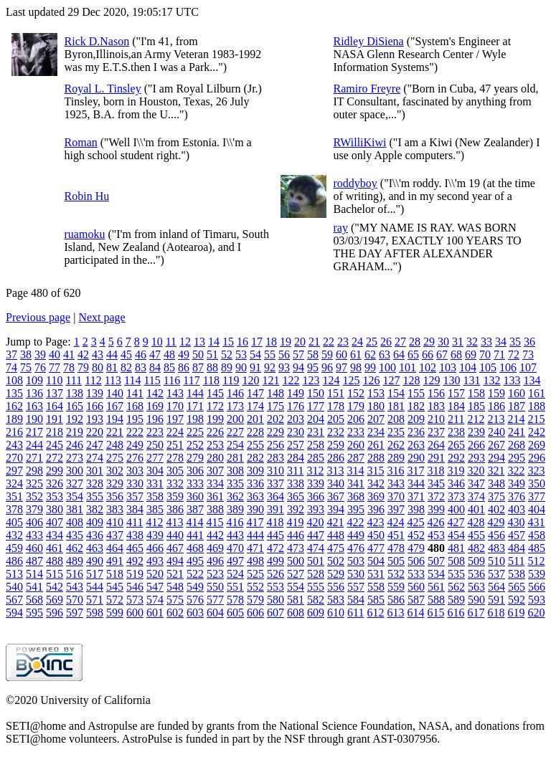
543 (74, 587)
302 (114, 471)
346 (456, 483)
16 (242, 341)
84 (155, 367)
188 (536, 406)
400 (456, 509)
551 (235, 587)
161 (536, 393)
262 (396, 445)
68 (456, 354)
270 (14, 458)
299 (54, 471)
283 (275, 458)
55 (270, 354)
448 (335, 535)
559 (396, 587)
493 (155, 561)
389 (235, 509)
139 (94, 393)
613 (395, 612)
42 (83, 354)
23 (343, 341)
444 (255, 535)
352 (34, 496)
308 (235, 471)
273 (74, 458)
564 (496, 587)
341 (355, 483)
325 (34, 483)
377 (536, 496)
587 (416, 600)
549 (195, 587)
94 (298, 367)
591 (496, 600)
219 (74, 432)
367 (335, 496)
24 (357, 341)
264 (436, 445)
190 (34, 419)
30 (443, 341)
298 (34, 471)
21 (314, 341)
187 (516, 406)
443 (235, 535)
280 (215, 458)
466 (155, 548)
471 (255, 548)
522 (195, 574)
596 (54, 612)
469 (215, 548)
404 (536, 509)
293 (476, 458)
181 (396, 406)
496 (215, 561)
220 (94, 432)
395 (355, 509)
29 (429, 341)
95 (313, 367)
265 (456, 445)
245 (54, 445)
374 (476, 496)
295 (516, 458)
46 (140, 354)
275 (114, 458)
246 (74, 445)
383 (114, 509)
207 (376, 419)
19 (285, 341)
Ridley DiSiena (369, 41)
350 (536, 483)
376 (516, 496)
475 (335, 548)
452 (416, 535)
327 (74, 483)
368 (355, 496)
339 (315, 483)
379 (34, 509)
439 (155, 535)
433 (34, 535)
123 (310, 380)
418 (274, 522)
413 (174, 522)
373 (456, 496)
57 (298, 354)
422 (355, 522)
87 (198, 367)
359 (175, 496)
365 (295, 496)
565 (516, 587)
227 (235, 432)
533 (416, 574)
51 (212, 354)
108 (14, 380)
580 (275, 600)
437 (114, 535)
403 (516, 509)
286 (335, 458)
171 (195, 406)
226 (215, 432)
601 (155, 612)
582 (315, 600)
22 (328, 341)
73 (528, 354)
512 (536, 561)
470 (235, 548)
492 (134, 561)
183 (436, 406)
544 (94, 587)
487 (34, 561)
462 (74, 548)
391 (275, 509)
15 (228, 341)
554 (295, 587)
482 (476, 548)
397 (396, 509)
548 (175, 587)
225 (195, 432)
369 (376, 496)
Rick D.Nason (97, 41)
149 (295, 393)
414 (194, 522)
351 (14, 496)
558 (376, 587)
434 (54, 535)
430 (515, 522)
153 (376, 393)
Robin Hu (87, 196)
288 (376, 458)
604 (215, 612)
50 (198, 354)
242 (536, 432)
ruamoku (85, 234)
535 (456, 574)
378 (14, 509)
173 (235, 406)
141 (134, 393)
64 (399, 354)
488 (54, 561)
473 (295, 548)
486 (14, 561)
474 (315, 548)
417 (254, 522)
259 (335, 445)
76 (40, 367)
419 (294, 522)
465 (134, 548)
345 (436, 483)
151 (335, 393)
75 (26, 367)
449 (355, 535)
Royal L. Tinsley (103, 88)
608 (295, 612)
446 (295, 535)
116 (172, 380)
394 (335, 509)
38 (26, 354)
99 (370, 367)
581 (295, 600)
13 (199, 341)
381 (74, 509)
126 (371, 380)
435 (74, 535)
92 (270, 367)
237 (436, 432)
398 (416, 509)
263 (416, 445)
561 (436, 587)
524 (235, 574)
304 (155, 471)
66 (427, 354)
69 (470, 354)
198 (195, 419)
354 (74, 496)
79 (83, 367)
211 (456, 419)
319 (455, 471)
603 (195, 612)
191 (54, 419)
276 (134, 458)
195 (134, 419)
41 (69, 354)
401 (476, 509)
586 (396, 600)
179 (355, 406)
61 (356, 354)
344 (416, 483)
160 (516, 393)
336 (255, 483)
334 (215, 483)
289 (396, 458)
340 (335, 483)
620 (536, 612)
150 (315, 393)
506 (416, 561)
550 (215, 587)
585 (376, 600)
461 (54, 548)
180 (376, 406)
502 (335, 561)
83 (140, 367)
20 (300, 341)
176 (295, 406)
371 (416, 496)
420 (315, 522)
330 (134, 483)
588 (436, 600)
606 (255, 612)
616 (455, 612)
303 (134, 471)
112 (93, 380)
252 (195, 445)
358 (155, 496)
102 (427, 367)
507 (436, 561)
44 (112, 354)
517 (94, 574)
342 (376, 483)
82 (126, 367)
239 (476, 432)
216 (14, 432)
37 (11, 354)
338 (295, 483)
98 (356, 367)
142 (155, 393)
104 (467, 367)
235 (396, 432)
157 (456, 393)
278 (175, 458)
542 (54, 587)
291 (436, 458)
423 (375, 522)
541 (34, 587)
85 (169, 367)
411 (134, 522)
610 (335, 612)
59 (327, 354)
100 (387, 367)
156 (436, 393)
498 (255, 561)
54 (255, 354)
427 (455, 522)
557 (355, 587)
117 (191, 380)
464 (114, 548)
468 (195, 548)
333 (195, 483)
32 (472, 341)
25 (371, 341)
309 (255, 471)
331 (155, 483)
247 (94, 445)
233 (355, 432)
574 (155, 600)
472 (275, 548)
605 (235, 612)
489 (74, 561)
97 (341, 367)
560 (416, 587)
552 (255, 587)
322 (515, 471)
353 (54, 496)
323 (536, 471)
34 (501, 341)
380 (54, 509)
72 (513, 354)
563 (476, 587)
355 (94, 496)
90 (241, 367)
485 (536, 548)
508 (456, 561)
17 (257, 341)
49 (183, 354)
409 (94, 522)
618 (495, 612)
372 (436, 496)
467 (175, 548)
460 (34, 548)
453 (436, 535)
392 (295, 509)
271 (34, 458)
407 (54, 522)
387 (195, 509)
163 (34, 406)
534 (436, 574)
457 (516, 535)
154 (396, 393)
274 (94, 458)
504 (376, 561)
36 (529, 341)
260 (355, 445)
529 (335, 574)
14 (214, 341)
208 (396, 419)
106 (508, 367)
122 (290, 380)
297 (14, 471)
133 (511, 380)
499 (275, 561)
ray (341, 228)
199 (215, 419)
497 (235, 561)
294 (496, 458)
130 (451, 380)
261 (376, 445)
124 (330, 380)
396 (376, 509)
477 (376, 548)
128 (411, 380)
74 (11, 367)
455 (476, 535)
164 (54, 406)
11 (171, 341)
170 (175, 406)
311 (295, 471)
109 (34, 380)
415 (214, 522)
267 (496, 445)
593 (536, 600)
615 (435, 612)
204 (315, 419)
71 (499, 354)
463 (94, 548)
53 (241, 354)
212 (475, 419)
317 (415, 471)
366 (315, 496)
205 (335, 419)
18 (271, 341)
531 (376, 574)
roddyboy (355, 183)
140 (114, 393)
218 (54, 432)
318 (435, 471)
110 (54, 380)
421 (335, 522)
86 (183, 367)
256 (275, 445)
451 (396, 535)
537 (496, 574)
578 (235, 600)
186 (496, 406)
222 (134, 432)
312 (315, 471)
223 (155, 432)
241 (516, 432)
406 (34, 522)
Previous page (38, 317)
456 (496, 535)
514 (34, 574)
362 (235, 496)
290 (416, 458)
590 (476, 600)
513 (14, 574)
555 (315, 587)
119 (230, 380)
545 (114, 587)
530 (355, 574)
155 (416, 393)
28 (414, 341)
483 (496, 548)
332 (175, 483)
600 (134, 612)
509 (476, 561)
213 (495, 419)
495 (195, 561)
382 (94, 509)
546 (134, 587)
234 (376, 432)
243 (14, 445)
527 (295, 574)
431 (536, 522)
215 (536, 419)
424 (395, 522)
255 (255, 445)
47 (155, 354)
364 (275, 496)
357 (134, 496)
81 (112, 367)
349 (516, 483)
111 (73, 380)
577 (215, 600)
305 (175, 471)
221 (114, 432)
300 (74, 471)
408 (74, 522)
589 (456, 600)
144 (195, 393)
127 (391, 380)
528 (315, 574)
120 (250, 380)
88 (212, 367)
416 (234, 522)
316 (395, 471)
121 (270, 380)
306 (195, 471)
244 (34, 445)
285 (315, 458)
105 (487, 367)
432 (14, 535)
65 (413, 354)
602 (175, 612)
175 (275, 406)
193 (94, 419)
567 (14, 600)
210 (436, 419)
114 (132, 380)
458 (536, 535)
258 (315, 445)
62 (370, 354)
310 (275, 471)
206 (355, 419)
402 (496, 509)
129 (431, 380)
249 (134, 445)
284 (295, 458)
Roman (81, 142)
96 (327, 367)
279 (195, 458)
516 (74, 574)
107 (528, 367)
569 (54, 600)
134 (531, 380)
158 (476, 393)
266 (476, 445)
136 (34, 393)
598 (94, 612)
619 (515, 612)
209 (416, 419)
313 (335, 471)
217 (34, 432)
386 (175, 509)
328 (94, 483)
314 (355, 471)
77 (54, 367)
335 (235, 483)
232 (335, 432)
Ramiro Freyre (367, 88)
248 (114, 445)
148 (275, 393)
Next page (101, 317)
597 (74, 612)
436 (94, 535)
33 (486, 341)
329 (114, 483)
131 (471, 380)
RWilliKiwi (360, 142)
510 (496, 561)
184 (456, 406)
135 (14, 393)
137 (54, 393)
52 (226, 354)
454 (456, 535)
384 (134, 509)
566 (536, 587)
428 (475, 522)
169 (155, 406)
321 (495, 471)
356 (114, 496)
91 (255, 367)
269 (536, 445)
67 (442, 354)
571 (94, 600)
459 (14, 548)
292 (456, 458)
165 (74, 406)
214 (515, 419)
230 (295, 432)
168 (134, 406)
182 (416, 406)
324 (14, 483)
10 (157, 341)
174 (255, 406)
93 (284, 367)
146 (235, 393)
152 (355, 393)
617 (475, 612)
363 (255, 496)
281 (235, 458)
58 (313, 354)
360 (195, 496)
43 (97, 354)
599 (114, 612)
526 (275, 574)
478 (396, 548)
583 (335, 600)
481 (456, 548)
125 (350, 380)
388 (215, 509)
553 (275, 587)
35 (515, 341)
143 (175, 393)
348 (496, 483)
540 (14, 587)
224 (175, 432)
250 (155, 445)
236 (416, 432)
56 (284, 354)
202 (275, 419)
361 (215, 496)
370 (396, 496)
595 (34, 612)
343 (396, 483)
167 (114, 406)
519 (134, 574)
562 (456, 587)
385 (155, 509)
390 (255, 509)
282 (255, 458)
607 (275, 612)
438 (134, 535)
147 (255, 393)
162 (14, 406)
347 (476, 483)
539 (536, 574)
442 (215, 535)
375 (496, 496)
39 (40, 354)
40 (54, 354)
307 (215, 471)
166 (94, 406)
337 (275, 483)
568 (34, 600)
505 (396, 561)
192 (74, 419)
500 (295, 561)
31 (457, 341)
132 (491, 380)
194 (114, 419)
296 (536, 458)
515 (54, 574)
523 (215, 574)
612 (375, 612)
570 (74, 600)
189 (14, 419)
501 (315, 561)
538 (516, 574)
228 (255, 432)
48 (169, 354)
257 (295, 445)
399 (436, 509)
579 (255, 600)
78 (69, 367)
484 (516, 548)
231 (315, 432)
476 (355, 548)
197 (175, 419)
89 (226, 367)
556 (335, 587)
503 (355, 561)
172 (215, 406)
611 (355, 612)
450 (376, 535)
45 (126, 354)
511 (516, 561)
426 (435, 522)
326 (54, 483)
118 (211, 380)
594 (14, 612)
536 (476, 574)
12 (185, 341)
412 (154, 522)
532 (396, 574)
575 (175, 600)
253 (215, 445)
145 (215, 393)
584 (355, 600)
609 (315, 612)
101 (407, 367)
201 (255, 419)
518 (114, 574)
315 (375, 471)
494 (175, 561)
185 (476, 406)
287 (355, 458)
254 (235, 445)
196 (155, 419)
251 (175, 445)
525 (255, 574)
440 (175, 535)
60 (341, 354)
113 (113, 380)
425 (415, 522)
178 (335, 406)
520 (155, 574)
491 (114, 561)
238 (456, 432)
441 (195, 535)
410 (114, 522)
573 (134, 600)
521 (175, 574)
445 (275, 535)
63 (384, 354)
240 (496, 432)
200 (235, 419)
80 (97, 367)
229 (275, 432)
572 (114, 600)
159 (496, 393)
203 (295, 419)
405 (14, 522)
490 (94, 561)
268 (516, 445)
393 (315, 509)
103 (447, 367)
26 (386, 341)
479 (416, 548)
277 (155, 458)
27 (400, 341)
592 (516, 600)
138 (74, 393)
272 (54, 458)
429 (495, 522)
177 (315, 406)
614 (415, 612)
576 (195, 600)
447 (315, 535)
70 (485, 354)
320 (475, 471)
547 (155, 587)
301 (94, 471)
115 (151, 380)
